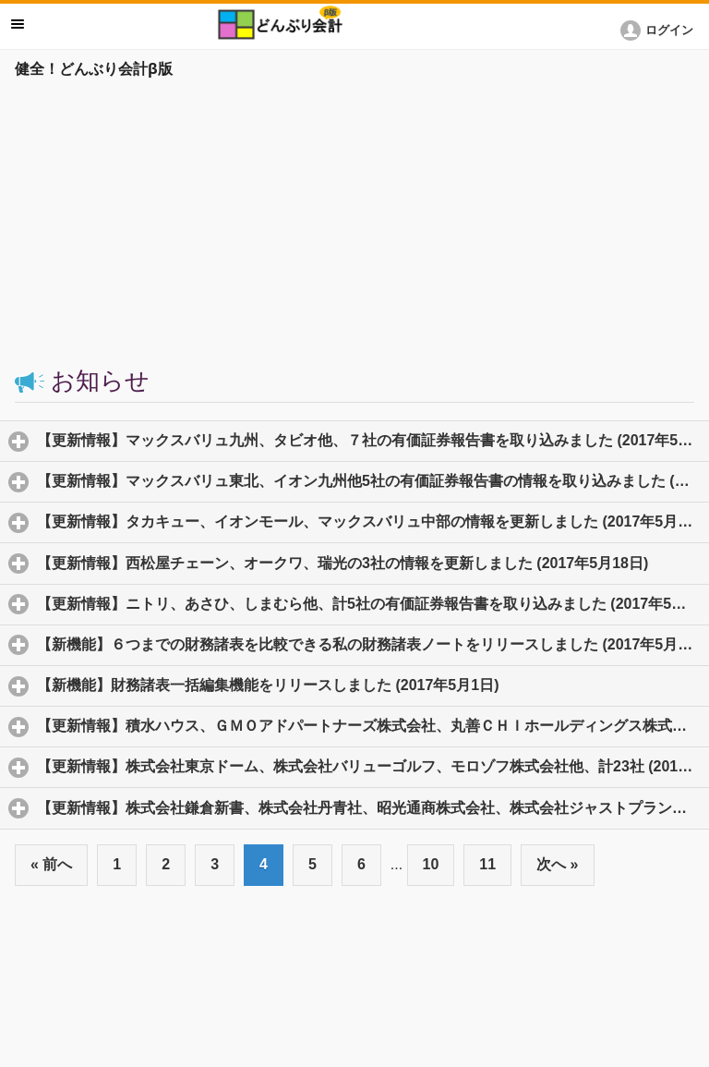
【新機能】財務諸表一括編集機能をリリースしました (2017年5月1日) (354, 684)
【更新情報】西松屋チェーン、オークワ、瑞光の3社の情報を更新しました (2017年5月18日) (373, 562)
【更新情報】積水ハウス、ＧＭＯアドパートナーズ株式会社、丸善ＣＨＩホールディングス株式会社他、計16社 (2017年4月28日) (373, 725)
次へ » (557, 864)
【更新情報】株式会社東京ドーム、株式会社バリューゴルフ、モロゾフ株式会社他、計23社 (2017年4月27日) (373, 766)
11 (487, 864)
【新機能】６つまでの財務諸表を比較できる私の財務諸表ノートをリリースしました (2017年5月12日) (373, 644)
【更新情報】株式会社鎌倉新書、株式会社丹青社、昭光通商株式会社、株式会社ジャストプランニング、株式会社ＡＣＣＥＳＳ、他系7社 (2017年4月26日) (373, 807)
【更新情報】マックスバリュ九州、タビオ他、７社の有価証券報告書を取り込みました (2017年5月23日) (373, 439)
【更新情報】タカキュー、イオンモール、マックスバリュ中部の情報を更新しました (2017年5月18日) (373, 521)
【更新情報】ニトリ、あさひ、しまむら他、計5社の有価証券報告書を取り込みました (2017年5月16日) (373, 603)
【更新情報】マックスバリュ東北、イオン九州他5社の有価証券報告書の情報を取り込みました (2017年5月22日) (373, 480)
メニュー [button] (17, 24)
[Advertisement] (354, 223)
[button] (660, 30)
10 (431, 864)
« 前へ (51, 864)
